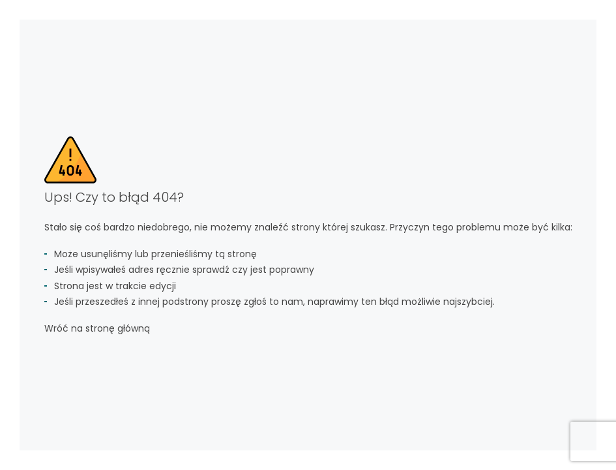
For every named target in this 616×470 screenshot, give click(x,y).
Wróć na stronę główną (97, 328)
